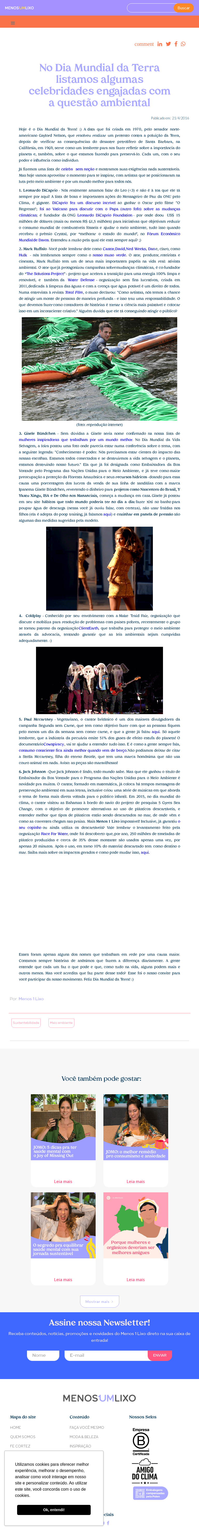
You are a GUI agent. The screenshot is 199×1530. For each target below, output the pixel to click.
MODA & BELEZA (84, 1437)
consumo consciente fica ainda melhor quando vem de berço (72, 751)
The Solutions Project (45, 274)
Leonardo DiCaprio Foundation (104, 215)
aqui (107, 515)
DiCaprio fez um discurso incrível (84, 203)
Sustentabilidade (26, 1023)
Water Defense (81, 280)
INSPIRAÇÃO (80, 1446)
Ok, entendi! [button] (54, 1510)
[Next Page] (99, 1302)
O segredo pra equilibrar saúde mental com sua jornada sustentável (63, 1266)
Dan (151, 249)
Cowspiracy (54, 744)
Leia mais (63, 1181)
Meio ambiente (61, 1023)
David (120, 249)
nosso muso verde (109, 255)
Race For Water (54, 834)
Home (15, 1428)
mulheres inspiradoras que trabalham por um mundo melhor (75, 440)
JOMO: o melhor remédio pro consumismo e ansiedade (136, 1167)
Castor (108, 249)
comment (144, 44)
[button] (13, 22)
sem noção (78, 169)
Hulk (23, 255)
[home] (19, 8)
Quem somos (22, 1437)
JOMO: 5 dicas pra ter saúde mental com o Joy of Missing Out (63, 1167)
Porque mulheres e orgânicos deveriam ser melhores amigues (135, 1266)
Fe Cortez (20, 1446)
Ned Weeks (136, 249)
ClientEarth (88, 628)
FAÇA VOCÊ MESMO (87, 1428)
